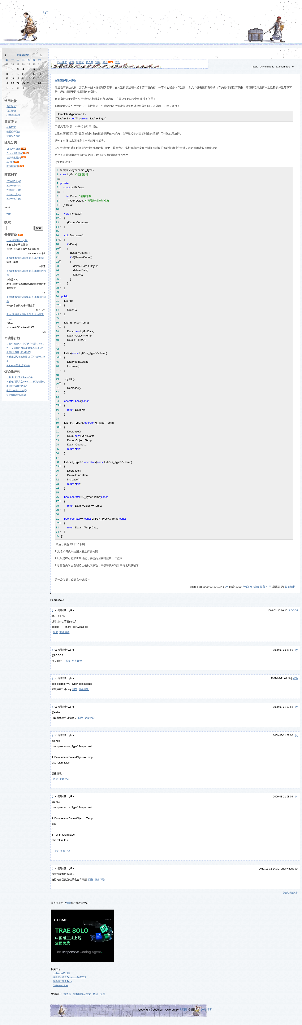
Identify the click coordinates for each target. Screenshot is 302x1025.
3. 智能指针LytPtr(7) (17, 386)
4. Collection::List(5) (17, 390)
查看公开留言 (13, 131)
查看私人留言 (13, 136)
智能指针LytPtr (65, 80)
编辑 (256, 586)
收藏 (262, 586)
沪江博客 (206, 1009)
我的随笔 (11, 106)
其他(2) (10, 162)
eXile (295, 678)
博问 (95, 994)
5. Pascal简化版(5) (16, 394)
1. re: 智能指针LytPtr (17, 240)
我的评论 (11, 110)
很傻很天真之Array (62, 981)
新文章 (89, 62)
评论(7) (247, 586)
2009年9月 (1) (14, 190)
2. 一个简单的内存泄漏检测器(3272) (25, 348)
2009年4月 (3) (14, 194)
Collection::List (60, 985)
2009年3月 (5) (14, 198)
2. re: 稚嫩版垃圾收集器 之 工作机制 (25, 257)
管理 (117, 62)
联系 (97, 62)
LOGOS (293, 610)
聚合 (105, 62)
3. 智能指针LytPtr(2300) (19, 352)
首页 (71, 62)
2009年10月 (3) (14, 185)
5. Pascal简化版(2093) (18, 365)
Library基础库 (14, 149)
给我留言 (11, 127)
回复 (55, 632)
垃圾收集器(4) (14, 157)
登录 (68, 902)
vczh (9, 213)
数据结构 (290, 586)
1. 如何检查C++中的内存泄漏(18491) (25, 343)
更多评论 (64, 632)
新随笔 (80, 62)
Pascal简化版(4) (15, 153)
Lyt (45, 12)
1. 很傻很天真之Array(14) (20, 377)
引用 (268, 586)
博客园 (67, 994)
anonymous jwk (289, 868)
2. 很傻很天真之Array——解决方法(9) (26, 381)
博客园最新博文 (82, 994)
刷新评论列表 (290, 892)
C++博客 (62, 62)
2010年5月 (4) (14, 181)
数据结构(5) (12, 166)
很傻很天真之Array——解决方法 (69, 977)
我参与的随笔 (13, 115)
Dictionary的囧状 (61, 973)
